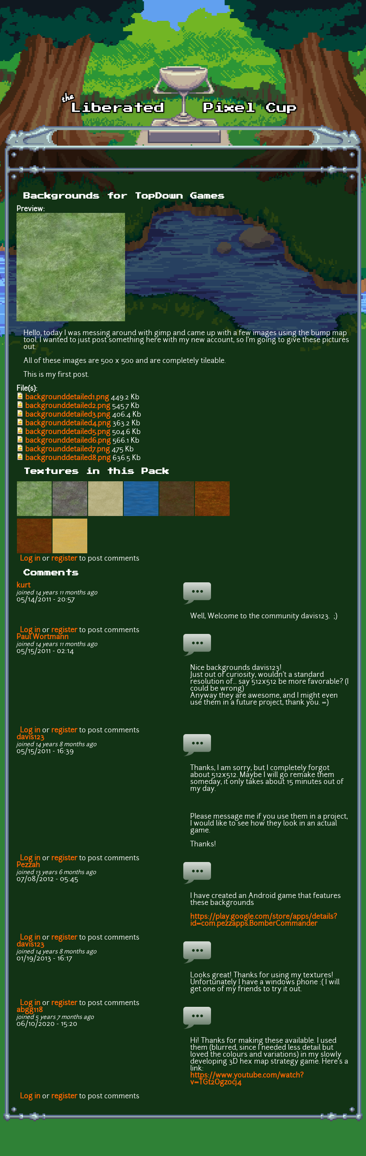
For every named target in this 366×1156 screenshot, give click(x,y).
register (64, 558)
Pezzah (28, 865)
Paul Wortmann (42, 637)
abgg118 (29, 1010)
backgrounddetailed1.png (67, 397)
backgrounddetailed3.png (67, 414)
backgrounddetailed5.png (67, 432)
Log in (30, 558)
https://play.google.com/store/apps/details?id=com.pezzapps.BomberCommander (263, 920)
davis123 (30, 737)
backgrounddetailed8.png (68, 458)
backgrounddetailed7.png (67, 449)
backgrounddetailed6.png (68, 441)
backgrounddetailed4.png (68, 423)
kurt (23, 585)
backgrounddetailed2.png (67, 406)
